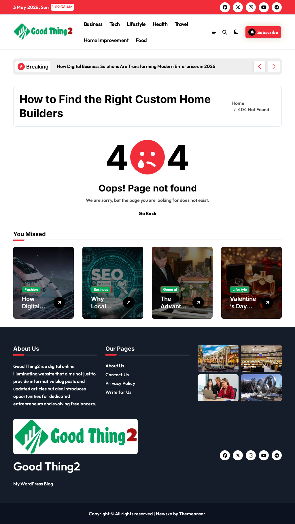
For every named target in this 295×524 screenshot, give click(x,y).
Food (141, 40)
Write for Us (118, 392)
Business (93, 24)
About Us (114, 366)
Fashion (31, 289)
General (170, 289)
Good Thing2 (46, 466)
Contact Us (117, 374)
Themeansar (192, 514)
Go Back (147, 213)
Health (160, 24)
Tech (114, 24)
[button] (274, 66)
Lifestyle (136, 24)
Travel (181, 24)
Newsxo (164, 514)
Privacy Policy (120, 383)
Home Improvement (106, 40)
